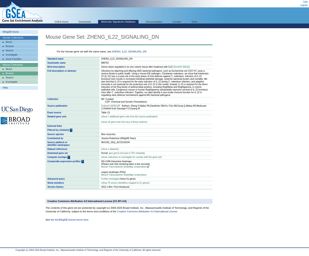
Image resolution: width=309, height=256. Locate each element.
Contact (177, 21)
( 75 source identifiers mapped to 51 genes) (125, 183)
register (304, 5)
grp (110, 153)
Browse (10, 46)
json (127, 153)
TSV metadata (137, 153)
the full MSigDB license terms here (69, 219)
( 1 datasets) (110, 149)
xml (121, 153)
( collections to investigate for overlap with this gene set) (131, 157)
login (305, 1)
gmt (116, 153)
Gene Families (13, 59)
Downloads (85, 21)
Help (5, 87)
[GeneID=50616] (181, 67)
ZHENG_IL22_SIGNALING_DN (129, 51)
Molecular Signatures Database (118, 21)
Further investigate (110, 179)
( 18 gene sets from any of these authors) (124, 122)
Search (9, 50)
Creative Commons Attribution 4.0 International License (147, 211)
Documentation (154, 21)
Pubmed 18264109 (110, 106)
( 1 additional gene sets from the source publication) (129, 116)
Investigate (11, 54)
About (9, 42)
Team (194, 21)
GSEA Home (61, 21)
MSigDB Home (11, 31)
